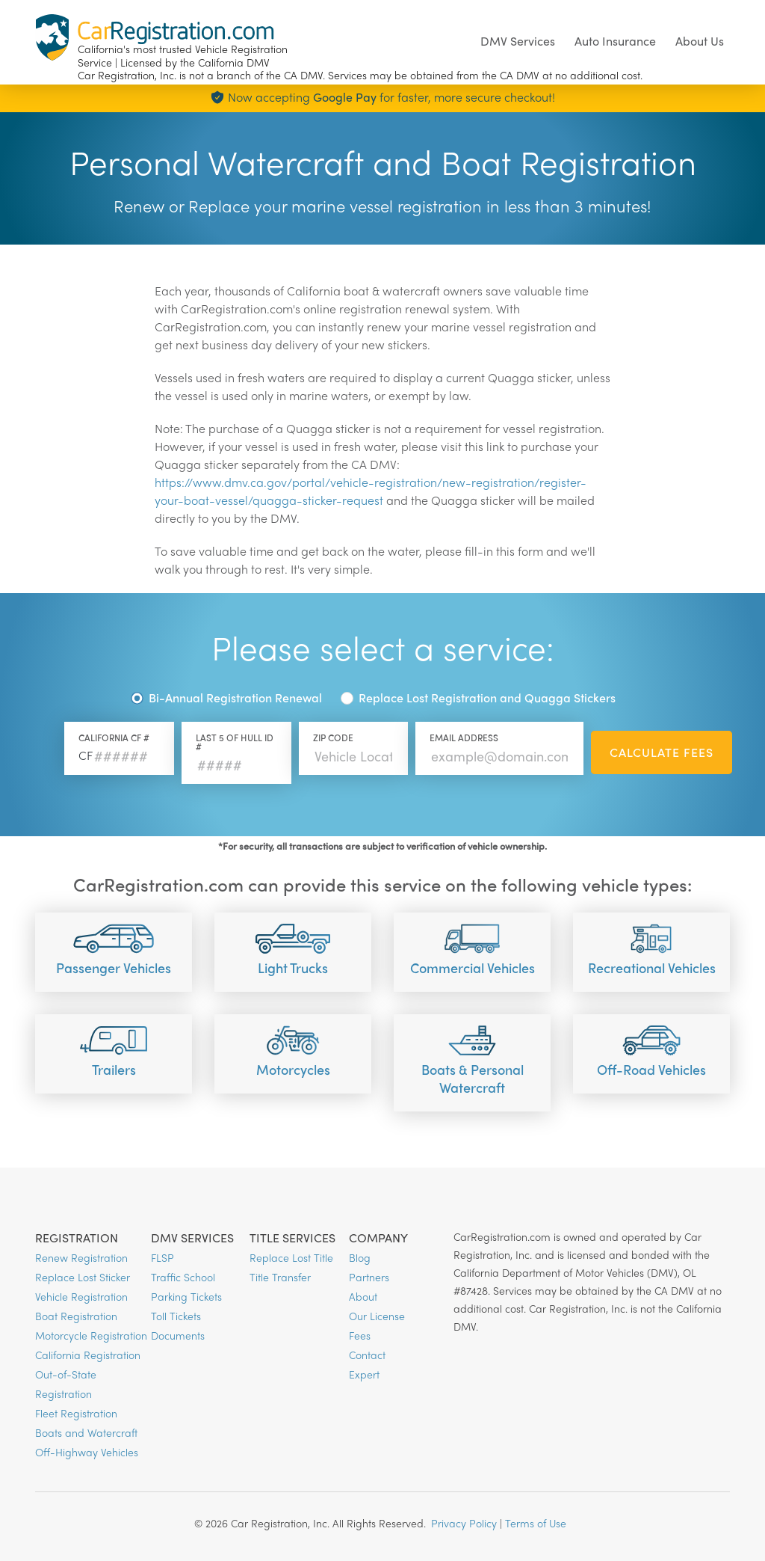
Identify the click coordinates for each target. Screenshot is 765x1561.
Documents (178, 1335)
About (363, 1296)
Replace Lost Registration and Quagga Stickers (487, 697)
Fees (360, 1335)
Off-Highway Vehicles (86, 1451)
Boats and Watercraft (86, 1432)
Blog (360, 1257)
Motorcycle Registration (91, 1335)
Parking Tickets (186, 1296)
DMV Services (517, 40)
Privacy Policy (464, 1522)
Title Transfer (280, 1276)
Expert (364, 1374)
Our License (377, 1315)
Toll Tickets (176, 1315)
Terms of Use (535, 1522)
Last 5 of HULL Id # (234, 742)
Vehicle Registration (81, 1296)
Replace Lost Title (291, 1257)
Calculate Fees (661, 752)
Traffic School (183, 1276)
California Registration (87, 1354)
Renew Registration (81, 1257)
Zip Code (333, 737)
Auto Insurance (615, 40)
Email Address (464, 737)
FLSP (162, 1257)
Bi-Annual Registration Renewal (235, 697)
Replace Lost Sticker (82, 1276)
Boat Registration (76, 1315)
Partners (369, 1276)
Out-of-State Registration (65, 1384)
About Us (699, 40)
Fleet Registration (76, 1412)
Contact (367, 1354)
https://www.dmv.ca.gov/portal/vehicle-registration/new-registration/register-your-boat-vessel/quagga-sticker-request (370, 491)
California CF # (113, 737)
